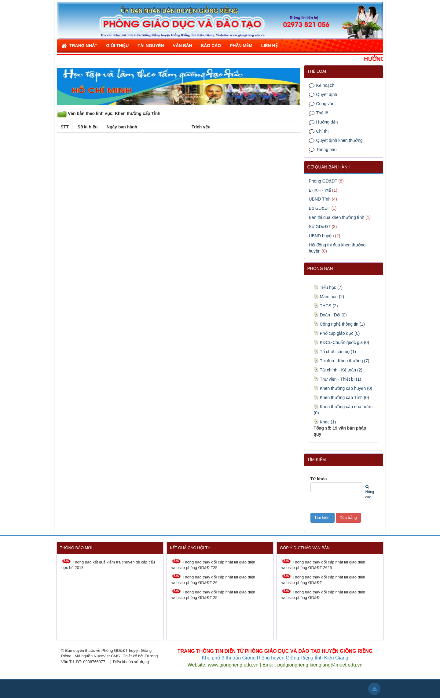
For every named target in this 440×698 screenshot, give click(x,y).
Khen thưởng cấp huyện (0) (343, 388)
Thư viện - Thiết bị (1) (337, 379)
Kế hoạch (325, 85)
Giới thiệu (117, 45)
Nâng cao (369, 492)
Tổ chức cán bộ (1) (335, 351)
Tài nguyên (151, 45)
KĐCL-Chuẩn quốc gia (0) (341, 342)
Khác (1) (325, 421)
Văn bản (182, 45)
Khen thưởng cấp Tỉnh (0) (341, 397)
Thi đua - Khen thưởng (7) (341, 360)
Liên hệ (269, 45)
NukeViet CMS (107, 656)
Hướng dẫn (327, 122)
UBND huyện (321, 235)
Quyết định (326, 94)
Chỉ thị (322, 131)
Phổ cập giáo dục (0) (337, 333)
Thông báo (326, 149)
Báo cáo (211, 45)
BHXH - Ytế (320, 190)
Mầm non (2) (329, 296)
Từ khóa (318, 478)
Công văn (325, 103)
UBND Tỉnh (320, 199)
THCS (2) (326, 305)
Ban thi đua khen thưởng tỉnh (337, 217)
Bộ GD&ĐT (319, 208)
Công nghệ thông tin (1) (339, 324)
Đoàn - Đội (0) (330, 314)
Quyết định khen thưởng (339, 140)
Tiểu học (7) (328, 287)
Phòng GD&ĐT (323, 181)
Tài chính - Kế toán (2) (338, 369)
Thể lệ (322, 112)
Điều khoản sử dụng (131, 661)
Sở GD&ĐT (320, 226)
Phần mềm (241, 45)
